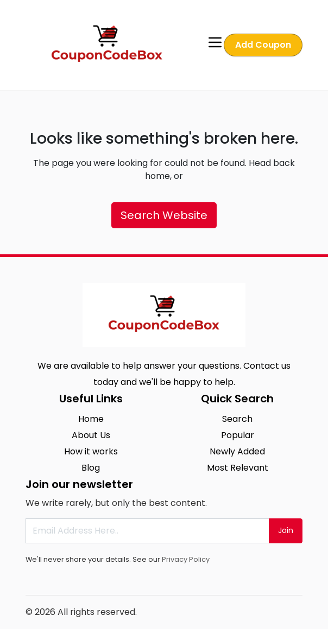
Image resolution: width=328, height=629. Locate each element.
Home (91, 419)
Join (285, 530)
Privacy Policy (186, 559)
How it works (91, 451)
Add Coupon (263, 44)
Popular (237, 435)
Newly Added (237, 451)
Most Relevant (237, 467)
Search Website (164, 215)
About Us (91, 435)
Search (237, 419)
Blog (90, 467)
